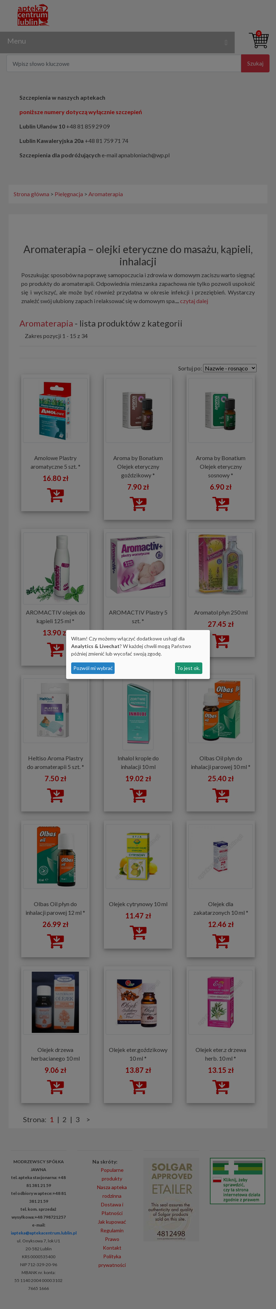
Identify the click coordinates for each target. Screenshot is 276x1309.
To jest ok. (188, 668)
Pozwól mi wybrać (93, 668)
